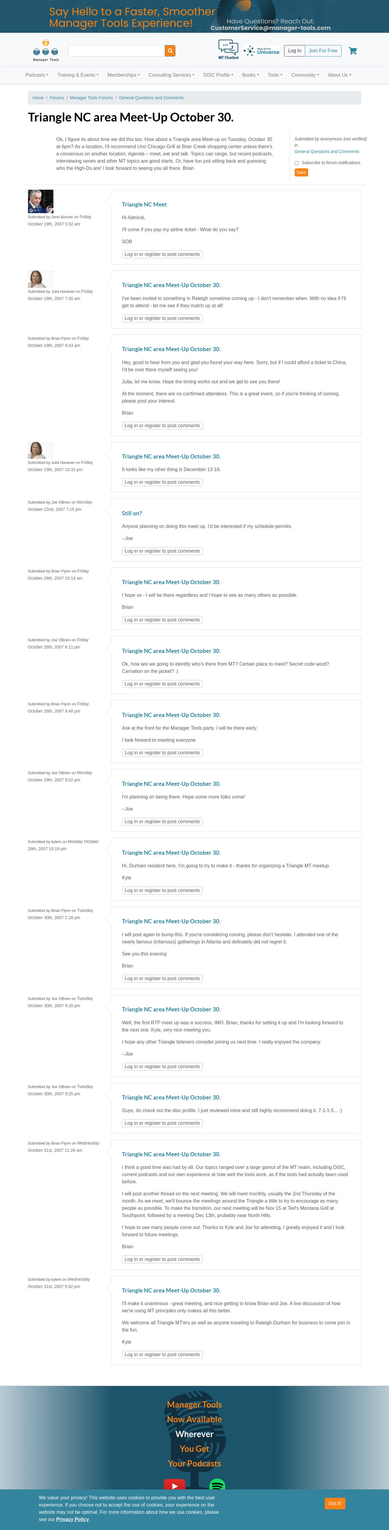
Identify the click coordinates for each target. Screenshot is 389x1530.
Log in (131, 254)
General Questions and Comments (151, 97)
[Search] (170, 51)
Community (303, 75)
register (153, 254)
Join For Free (323, 50)
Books (248, 75)
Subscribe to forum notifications (331, 162)
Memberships (122, 75)
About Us (338, 75)
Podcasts (35, 75)
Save (301, 172)
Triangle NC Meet (144, 205)
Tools (273, 75)
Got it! (335, 1503)
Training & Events (76, 75)
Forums (57, 97)
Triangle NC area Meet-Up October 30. (171, 285)
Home (38, 97)
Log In (294, 50)
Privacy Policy (72, 1519)
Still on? (132, 514)
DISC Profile (216, 75)
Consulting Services (170, 75)
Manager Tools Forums (91, 97)
